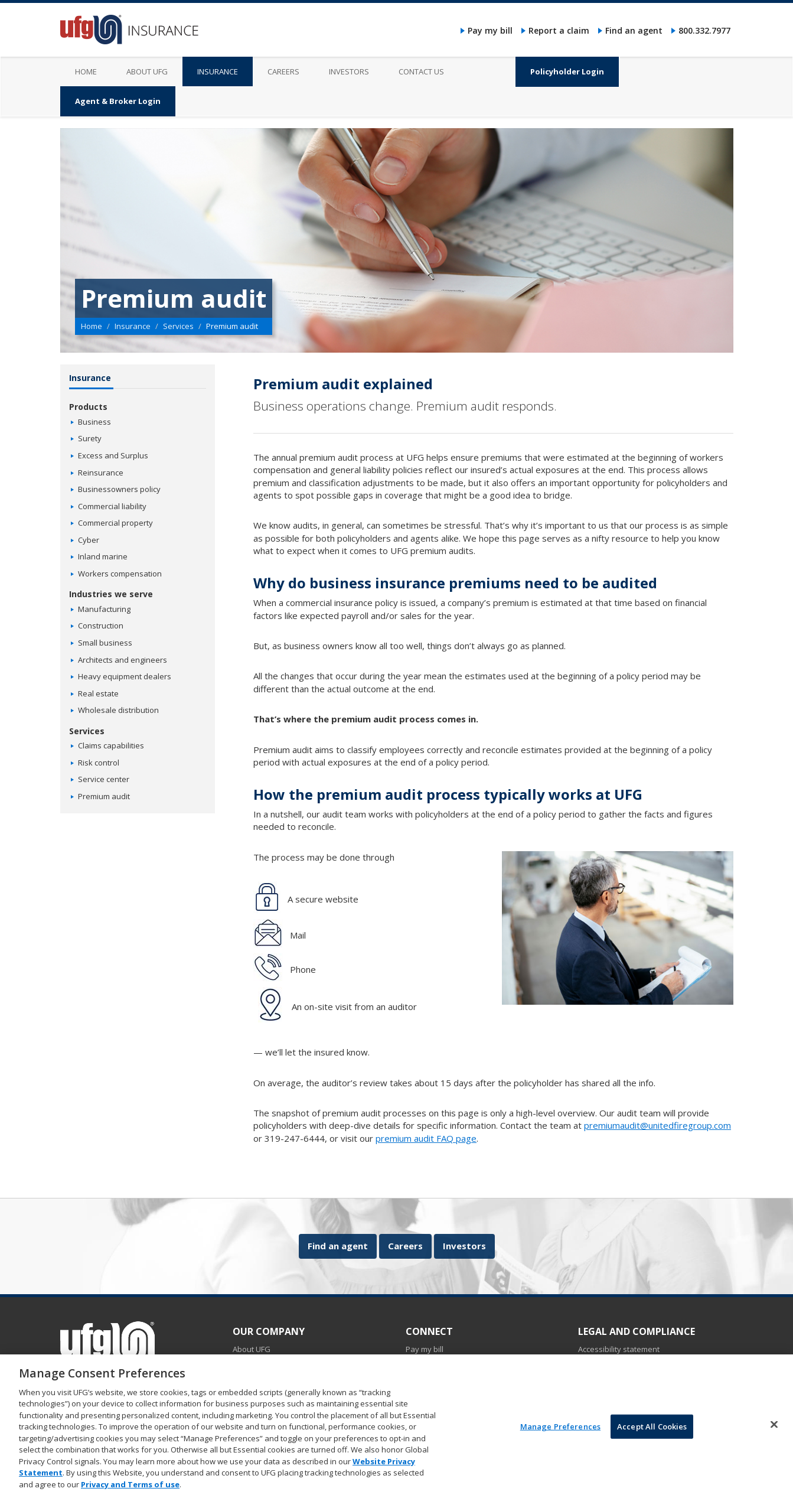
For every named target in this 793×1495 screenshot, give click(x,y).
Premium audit (104, 796)
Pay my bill (490, 30)
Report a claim (558, 30)
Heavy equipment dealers (124, 676)
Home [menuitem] (86, 71)
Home (91, 326)
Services (178, 326)
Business (94, 421)
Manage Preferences (560, 1437)
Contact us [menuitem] (421, 71)
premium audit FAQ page (426, 1138)
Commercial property (115, 522)
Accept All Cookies (652, 1437)
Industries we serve (111, 594)
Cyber (88, 540)
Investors (464, 1246)
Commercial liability (112, 506)
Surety (90, 438)
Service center (103, 779)
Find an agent (634, 30)
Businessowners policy (119, 489)
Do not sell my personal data (629, 1362)
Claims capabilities (111, 745)
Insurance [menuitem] (217, 71)
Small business (105, 642)
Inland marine (103, 556)
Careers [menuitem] (283, 71)
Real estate (98, 693)
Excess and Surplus (113, 455)
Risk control (98, 762)
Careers (405, 1246)
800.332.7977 (704, 30)
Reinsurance (100, 472)
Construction (100, 625)
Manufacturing (104, 609)
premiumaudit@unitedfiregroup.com (657, 1125)
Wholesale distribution (118, 710)
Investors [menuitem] (349, 71)
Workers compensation (120, 573)
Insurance (133, 326)
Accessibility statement (619, 1349)
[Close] (774, 1436)
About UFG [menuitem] (147, 71)
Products (88, 406)
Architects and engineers (122, 659)
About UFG (251, 1349)
